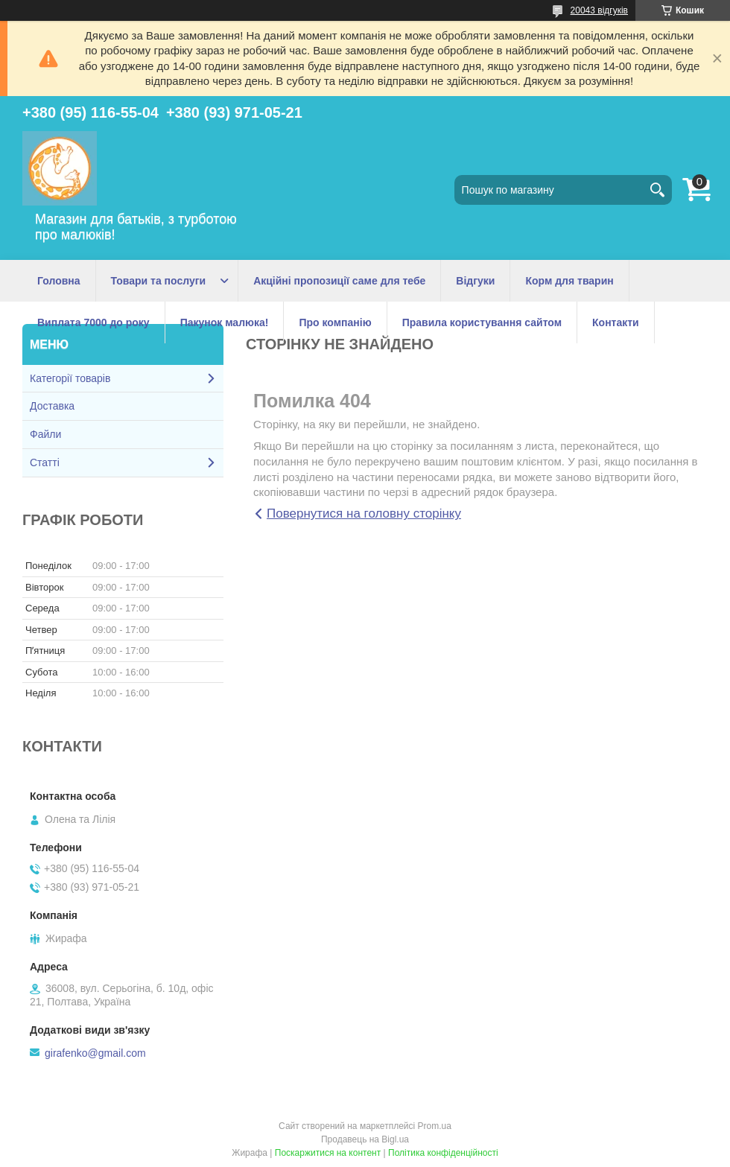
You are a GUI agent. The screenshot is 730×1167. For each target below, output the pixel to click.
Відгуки (475, 281)
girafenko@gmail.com (95, 1053)
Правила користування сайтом (482, 322)
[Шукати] (657, 190)
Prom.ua (434, 1126)
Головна (58, 281)
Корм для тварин (569, 281)
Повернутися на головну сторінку (364, 513)
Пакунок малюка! (224, 322)
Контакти (615, 322)
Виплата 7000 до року (93, 322)
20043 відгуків (599, 10)
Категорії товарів (70, 378)
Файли (45, 434)
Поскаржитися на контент (328, 1153)
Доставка (52, 406)
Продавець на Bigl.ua (365, 1139)
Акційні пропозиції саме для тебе (339, 281)
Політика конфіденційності (443, 1153)
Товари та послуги (158, 281)
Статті (45, 462)
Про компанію (335, 322)
